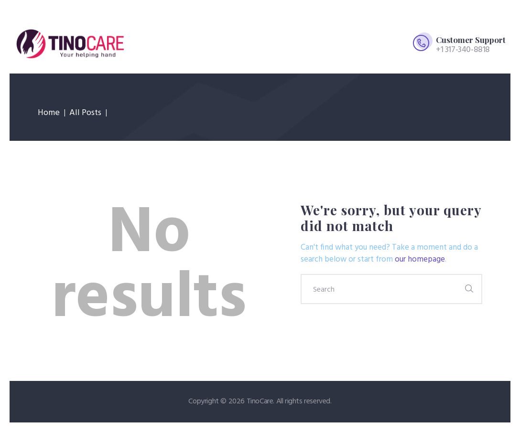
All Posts (85, 113)
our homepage (420, 259)
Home (49, 113)
